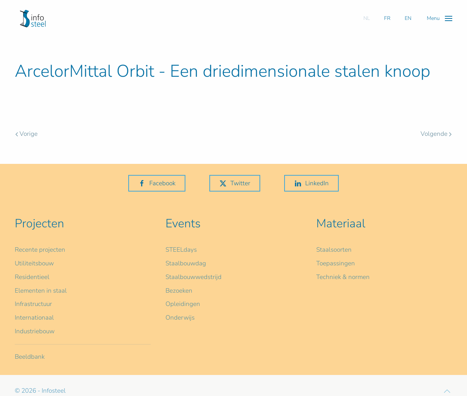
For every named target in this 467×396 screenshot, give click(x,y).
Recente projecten (40, 249)
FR (387, 18)
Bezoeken (178, 290)
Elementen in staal (41, 290)
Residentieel (32, 277)
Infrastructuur (33, 304)
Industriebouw (35, 331)
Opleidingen (182, 304)
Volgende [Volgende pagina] (436, 134)
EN (408, 18)
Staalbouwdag (185, 263)
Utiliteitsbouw (34, 263)
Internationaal (34, 317)
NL (366, 18)
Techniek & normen (343, 277)
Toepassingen (335, 263)
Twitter (234, 183)
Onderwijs (180, 317)
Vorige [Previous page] (26, 134)
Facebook (156, 183)
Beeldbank (30, 356)
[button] (439, 18)
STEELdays (181, 249)
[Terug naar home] (33, 18)
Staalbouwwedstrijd (193, 277)
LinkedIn (311, 183)
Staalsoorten (334, 249)
